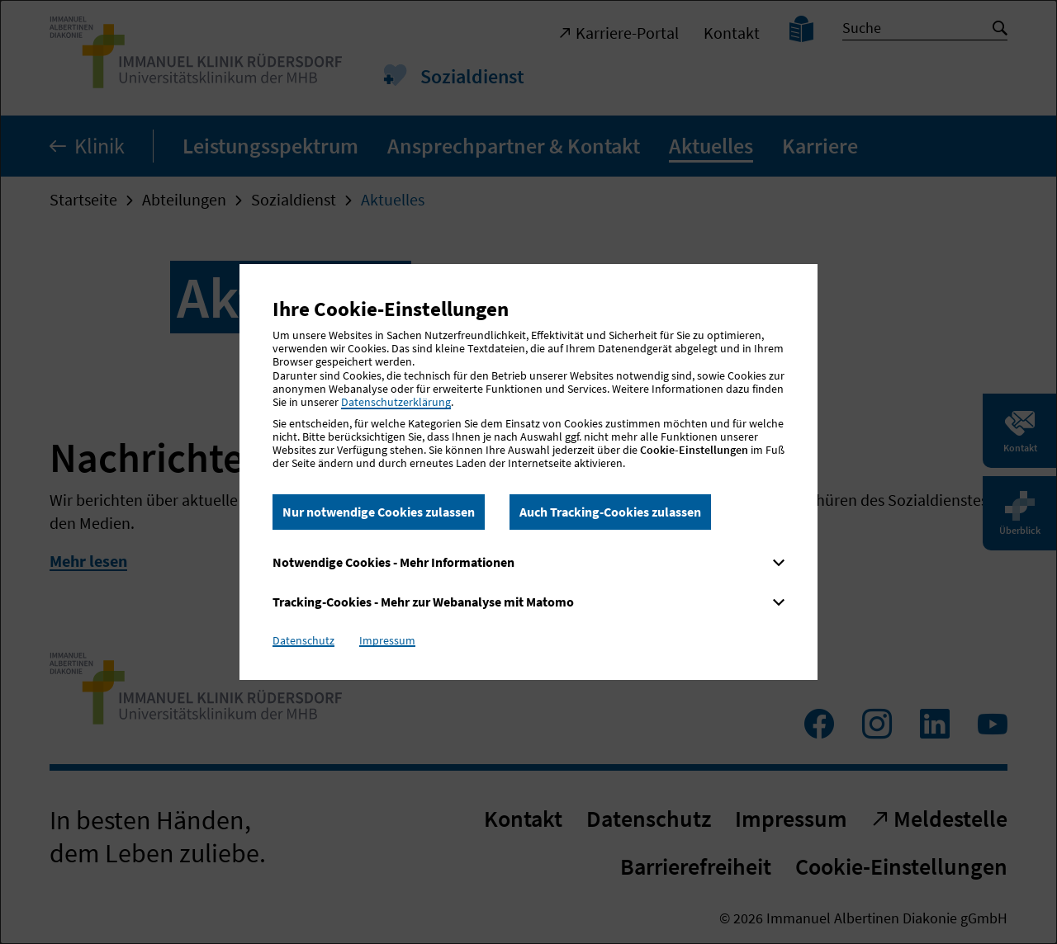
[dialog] (528, 472)
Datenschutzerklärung (396, 401)
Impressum (387, 640)
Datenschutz (303, 640)
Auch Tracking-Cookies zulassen (610, 511)
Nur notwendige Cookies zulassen (378, 511)
